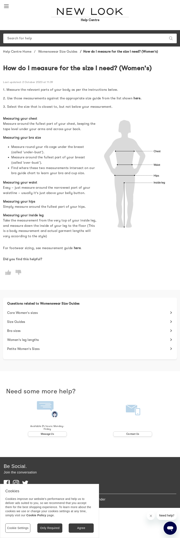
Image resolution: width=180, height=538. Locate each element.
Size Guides (16, 322)
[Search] (90, 38)
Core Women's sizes (22, 313)
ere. (139, 98)
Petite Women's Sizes (23, 349)
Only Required (50, 528)
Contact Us (132, 433)
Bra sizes (14, 331)
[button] (7, 6)
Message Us (47, 433)
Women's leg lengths (23, 340)
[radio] (8, 272)
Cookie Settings (17, 528)
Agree (81, 528)
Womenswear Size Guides (57, 51)
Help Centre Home (17, 51)
